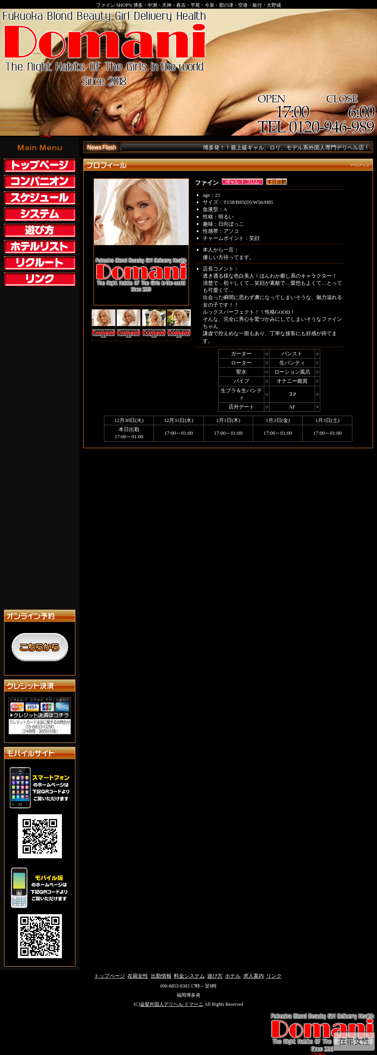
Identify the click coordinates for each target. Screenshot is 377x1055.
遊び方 (215, 976)
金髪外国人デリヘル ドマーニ (171, 1004)
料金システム (189, 976)
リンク (274, 976)
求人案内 (253, 976)
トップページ (109, 976)
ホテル (232, 976)
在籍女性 (137, 976)
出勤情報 (161, 976)
